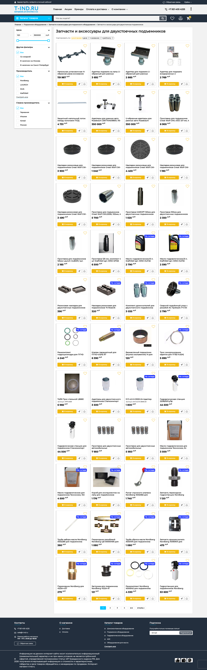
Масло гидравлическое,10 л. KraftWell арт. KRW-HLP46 (140, 261)
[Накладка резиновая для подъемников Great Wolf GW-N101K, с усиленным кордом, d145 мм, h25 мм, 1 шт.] (106, 152)
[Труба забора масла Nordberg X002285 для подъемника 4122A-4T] (72, 526)
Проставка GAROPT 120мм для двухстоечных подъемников (140, 215)
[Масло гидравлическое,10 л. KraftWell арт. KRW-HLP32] (174, 245)
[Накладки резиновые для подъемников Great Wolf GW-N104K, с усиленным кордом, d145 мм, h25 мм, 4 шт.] (72, 152)
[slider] (18, 40)
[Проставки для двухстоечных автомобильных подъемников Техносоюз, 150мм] (106, 432)
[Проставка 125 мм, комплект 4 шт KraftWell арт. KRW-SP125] (106, 245)
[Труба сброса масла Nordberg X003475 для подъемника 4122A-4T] (140, 526)
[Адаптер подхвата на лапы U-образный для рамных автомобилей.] (106, 58)
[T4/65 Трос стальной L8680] (72, 385)
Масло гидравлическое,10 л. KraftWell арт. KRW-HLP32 (174, 261)
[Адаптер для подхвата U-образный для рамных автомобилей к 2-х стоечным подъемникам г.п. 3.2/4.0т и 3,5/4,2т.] (140, 58)
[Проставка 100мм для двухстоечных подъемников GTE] (174, 198)
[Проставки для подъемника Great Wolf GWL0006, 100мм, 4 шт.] (106, 198)
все (131, 609)
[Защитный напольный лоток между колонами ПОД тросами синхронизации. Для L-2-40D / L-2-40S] (72, 105)
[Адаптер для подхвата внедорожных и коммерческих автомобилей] (174, 58)
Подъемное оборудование (118, 632)
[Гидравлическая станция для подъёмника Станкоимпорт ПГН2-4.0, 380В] (72, 432)
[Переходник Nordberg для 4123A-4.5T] (72, 573)
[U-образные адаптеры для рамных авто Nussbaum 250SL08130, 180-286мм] (140, 105)
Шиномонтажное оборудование (120, 629)
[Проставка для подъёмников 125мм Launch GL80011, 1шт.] (72, 245)
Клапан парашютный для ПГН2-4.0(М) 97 (106, 355)
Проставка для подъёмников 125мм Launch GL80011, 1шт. (72, 261)
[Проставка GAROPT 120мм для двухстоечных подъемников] (140, 198)
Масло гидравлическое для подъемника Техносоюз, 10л (72, 495)
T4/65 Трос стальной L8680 (72, 401)
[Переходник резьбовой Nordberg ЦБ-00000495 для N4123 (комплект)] (106, 526)
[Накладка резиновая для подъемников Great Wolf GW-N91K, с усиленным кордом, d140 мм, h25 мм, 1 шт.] (174, 152)
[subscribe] (171, 633)
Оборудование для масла (117, 643)
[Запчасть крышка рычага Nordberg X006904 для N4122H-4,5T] (174, 526)
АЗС (108, 639)
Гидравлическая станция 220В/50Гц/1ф (174, 402)
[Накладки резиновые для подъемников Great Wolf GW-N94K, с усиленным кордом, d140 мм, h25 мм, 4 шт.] (140, 152)
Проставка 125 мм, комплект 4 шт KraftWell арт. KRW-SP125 (106, 261)
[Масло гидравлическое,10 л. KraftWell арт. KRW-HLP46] (140, 245)
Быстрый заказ (79, 85)
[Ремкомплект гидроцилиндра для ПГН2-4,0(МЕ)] (72, 339)
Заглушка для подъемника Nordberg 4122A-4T (106, 589)
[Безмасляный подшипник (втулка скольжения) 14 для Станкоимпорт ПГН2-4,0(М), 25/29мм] (140, 339)
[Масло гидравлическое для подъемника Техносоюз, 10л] (72, 479)
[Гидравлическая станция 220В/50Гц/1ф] (174, 385)
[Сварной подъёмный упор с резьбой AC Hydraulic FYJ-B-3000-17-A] (174, 292)
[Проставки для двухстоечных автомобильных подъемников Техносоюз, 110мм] (140, 432)
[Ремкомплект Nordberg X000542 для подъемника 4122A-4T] (140, 573)
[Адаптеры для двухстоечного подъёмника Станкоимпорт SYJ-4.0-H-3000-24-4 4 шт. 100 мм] (106, 385)
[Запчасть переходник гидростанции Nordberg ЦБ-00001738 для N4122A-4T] (174, 479)
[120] (22, 35)
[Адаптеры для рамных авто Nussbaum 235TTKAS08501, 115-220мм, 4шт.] (106, 105)
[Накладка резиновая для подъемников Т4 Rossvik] (106, 292)
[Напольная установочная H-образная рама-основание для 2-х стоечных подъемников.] (72, 58)
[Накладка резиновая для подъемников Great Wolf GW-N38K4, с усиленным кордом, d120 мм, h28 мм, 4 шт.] (72, 198)
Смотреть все (22, 97)
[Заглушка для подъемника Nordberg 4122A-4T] (106, 573)
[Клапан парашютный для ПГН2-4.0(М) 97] (106, 339)
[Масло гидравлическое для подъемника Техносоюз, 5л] (174, 432)
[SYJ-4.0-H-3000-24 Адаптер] (140, 385)
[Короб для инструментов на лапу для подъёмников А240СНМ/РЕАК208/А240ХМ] (106, 479)
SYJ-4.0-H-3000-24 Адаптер (140, 401)
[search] (108, 18)
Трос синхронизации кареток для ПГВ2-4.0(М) (174, 355)
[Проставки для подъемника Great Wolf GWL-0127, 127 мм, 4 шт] (174, 105)
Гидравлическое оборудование (120, 636)
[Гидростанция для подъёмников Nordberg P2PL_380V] (174, 573)
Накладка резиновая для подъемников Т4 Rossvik (106, 308)
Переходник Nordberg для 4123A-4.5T (72, 589)
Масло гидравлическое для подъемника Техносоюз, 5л (174, 449)
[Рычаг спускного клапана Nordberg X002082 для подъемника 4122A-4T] (140, 479)
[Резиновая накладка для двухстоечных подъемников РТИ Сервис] (72, 292)
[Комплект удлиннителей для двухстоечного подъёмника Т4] (140, 292)
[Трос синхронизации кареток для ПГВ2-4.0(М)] (174, 339)
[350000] (39, 35)
